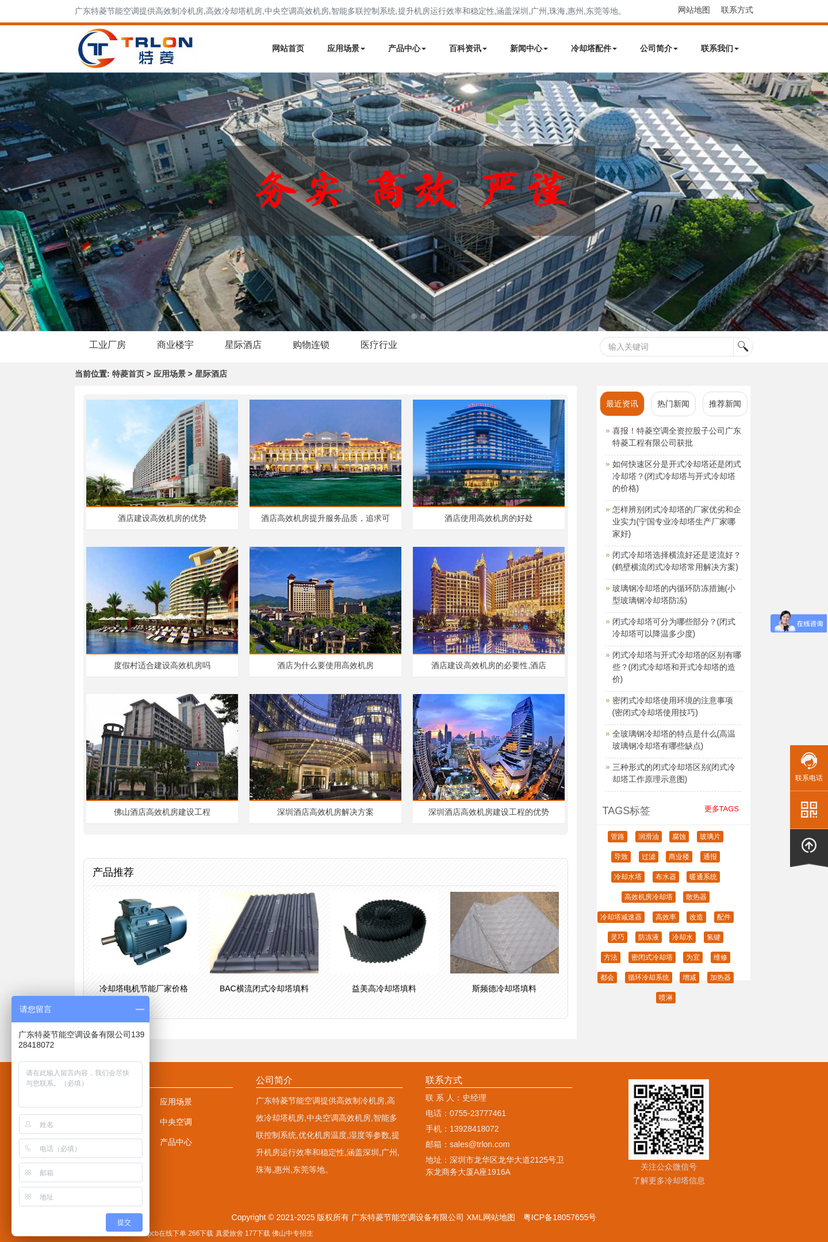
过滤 (649, 857)
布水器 (666, 877)
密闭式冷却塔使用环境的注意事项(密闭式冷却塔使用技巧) (672, 706)
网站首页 (288, 48)
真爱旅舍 (229, 1233)
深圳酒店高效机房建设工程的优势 (488, 811)
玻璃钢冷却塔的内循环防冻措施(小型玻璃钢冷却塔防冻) (674, 594)
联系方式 (737, 9)
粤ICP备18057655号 (560, 1217)
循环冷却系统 (648, 977)
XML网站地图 (490, 1217)
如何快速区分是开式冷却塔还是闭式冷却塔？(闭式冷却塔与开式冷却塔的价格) (676, 476)
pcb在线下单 (167, 1233)
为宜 (693, 957)
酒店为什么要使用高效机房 (325, 665)
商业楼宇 (175, 345)
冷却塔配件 (594, 48)
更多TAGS (721, 808)
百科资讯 (468, 48)
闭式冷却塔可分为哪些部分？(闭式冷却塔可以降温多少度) (674, 627)
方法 (611, 957)
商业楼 (679, 857)
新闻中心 (529, 48)
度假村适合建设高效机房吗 (162, 665)
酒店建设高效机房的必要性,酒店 (488, 665)
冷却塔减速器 (621, 917)
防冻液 (648, 937)
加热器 (720, 977)
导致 (621, 857)
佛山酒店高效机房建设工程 (162, 811)
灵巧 (617, 937)
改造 (696, 917)
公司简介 (659, 48)
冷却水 (682, 937)
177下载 (257, 1233)
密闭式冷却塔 (652, 957)
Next (11, 201)
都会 (607, 977)
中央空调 (176, 1121)
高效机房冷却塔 (648, 897)
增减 (689, 977)
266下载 (200, 1233)
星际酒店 (243, 345)
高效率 (666, 917)
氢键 (713, 937)
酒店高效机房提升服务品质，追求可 (325, 518)
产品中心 (407, 48)
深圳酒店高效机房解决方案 (325, 811)
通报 (710, 857)
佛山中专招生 (292, 1233)
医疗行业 (379, 345)
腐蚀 (679, 837)
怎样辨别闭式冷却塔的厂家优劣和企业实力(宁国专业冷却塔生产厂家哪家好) (676, 521)
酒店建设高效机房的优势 (162, 518)
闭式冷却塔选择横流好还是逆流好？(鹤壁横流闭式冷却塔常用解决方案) (676, 561)
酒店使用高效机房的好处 (488, 518)
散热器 (696, 897)
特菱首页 (128, 373)
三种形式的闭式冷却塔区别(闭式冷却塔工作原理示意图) (674, 773)
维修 (720, 957)
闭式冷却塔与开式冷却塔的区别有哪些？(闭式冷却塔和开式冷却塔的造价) (676, 667)
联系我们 (720, 48)
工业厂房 (107, 345)
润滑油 (648, 837)
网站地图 (694, 9)
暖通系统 (703, 877)
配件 (724, 917)
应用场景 (346, 48)
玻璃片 (710, 837)
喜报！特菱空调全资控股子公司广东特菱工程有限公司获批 (676, 436)
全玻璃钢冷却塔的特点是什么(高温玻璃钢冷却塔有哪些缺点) (674, 739)
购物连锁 (311, 345)
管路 (617, 837)
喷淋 (666, 998)
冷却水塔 (628, 877)
